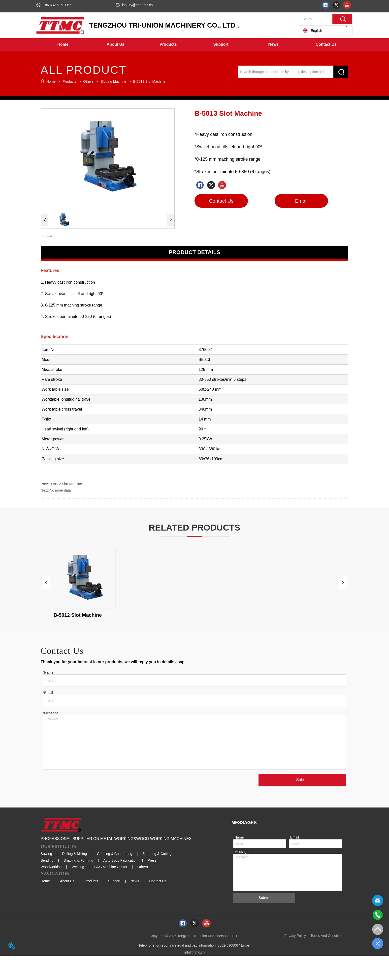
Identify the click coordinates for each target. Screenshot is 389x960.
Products (69, 81)
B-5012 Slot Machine (66, 484)
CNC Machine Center (110, 871)
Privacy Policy (295, 940)
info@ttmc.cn (194, 957)
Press (152, 865)
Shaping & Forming (78, 865)
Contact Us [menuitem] (326, 44)
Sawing (46, 858)
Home (51, 81)
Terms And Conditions (327, 940)
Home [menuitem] (62, 44)
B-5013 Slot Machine (148, 81)
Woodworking (51, 871)
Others (88, 81)
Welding (78, 871)
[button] (115, 44)
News (134, 885)
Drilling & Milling (74, 858)
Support (114, 885)
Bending (47, 865)
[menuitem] (115, 44)
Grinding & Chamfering (114, 858)
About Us (67, 885)
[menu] (194, 44)
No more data (60, 490)
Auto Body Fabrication (120, 865)
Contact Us (157, 885)
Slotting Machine (113, 81)
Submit (301, 784)
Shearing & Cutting (157, 858)
